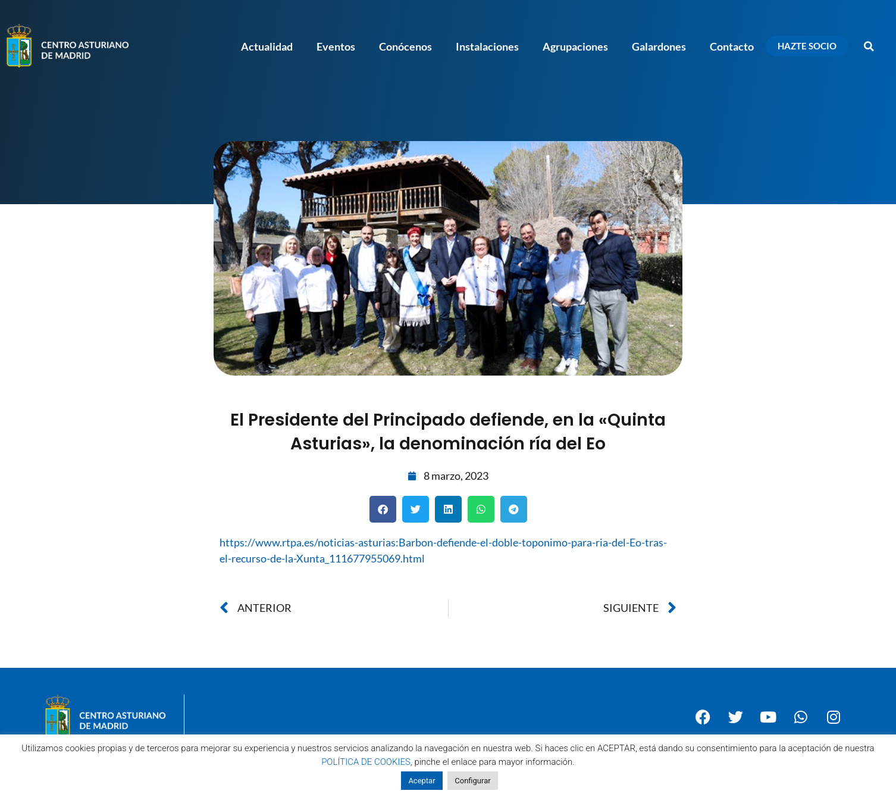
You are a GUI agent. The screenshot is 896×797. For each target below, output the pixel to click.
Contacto (732, 46)
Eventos (336, 46)
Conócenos (405, 46)
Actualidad (267, 46)
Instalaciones (487, 46)
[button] (869, 46)
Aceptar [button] (421, 780)
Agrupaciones (575, 46)
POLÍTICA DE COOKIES (366, 762)
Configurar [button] (472, 780)
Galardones (659, 46)
